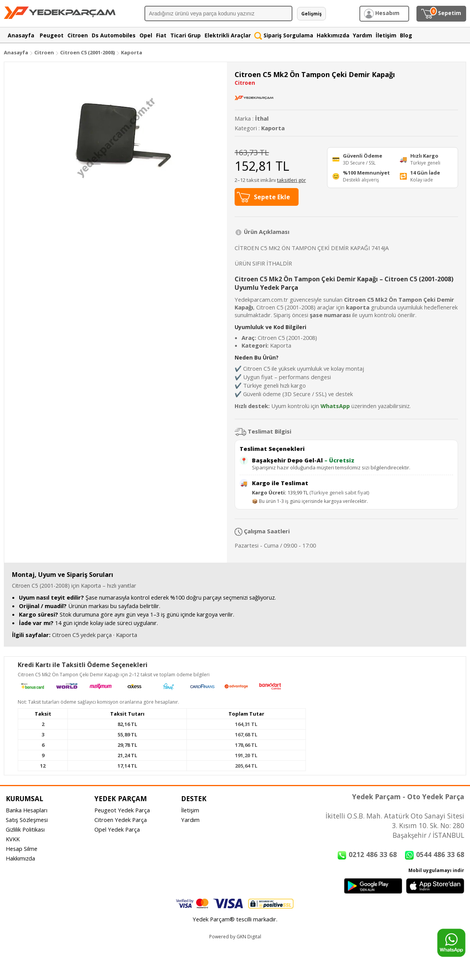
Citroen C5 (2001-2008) (88, 52)
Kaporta (131, 52)
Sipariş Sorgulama (283, 35)
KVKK (13, 839)
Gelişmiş (311, 13)
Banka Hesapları (26, 810)
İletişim (190, 810)
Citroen (44, 52)
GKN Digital (249, 936)
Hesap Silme (21, 848)
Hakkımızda (20, 858)
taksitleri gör (291, 179)
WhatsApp (335, 406)
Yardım (190, 820)
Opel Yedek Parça (117, 829)
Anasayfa (16, 52)
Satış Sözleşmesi (27, 820)
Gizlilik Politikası (25, 829)
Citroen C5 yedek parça (82, 635)
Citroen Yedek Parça (120, 820)
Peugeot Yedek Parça (122, 810)
